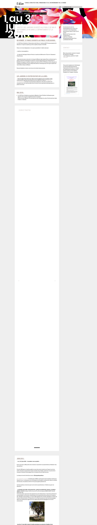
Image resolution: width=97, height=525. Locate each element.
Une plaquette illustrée (22, 478)
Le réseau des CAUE (67, 7)
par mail (66, 57)
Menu (18, 7)
